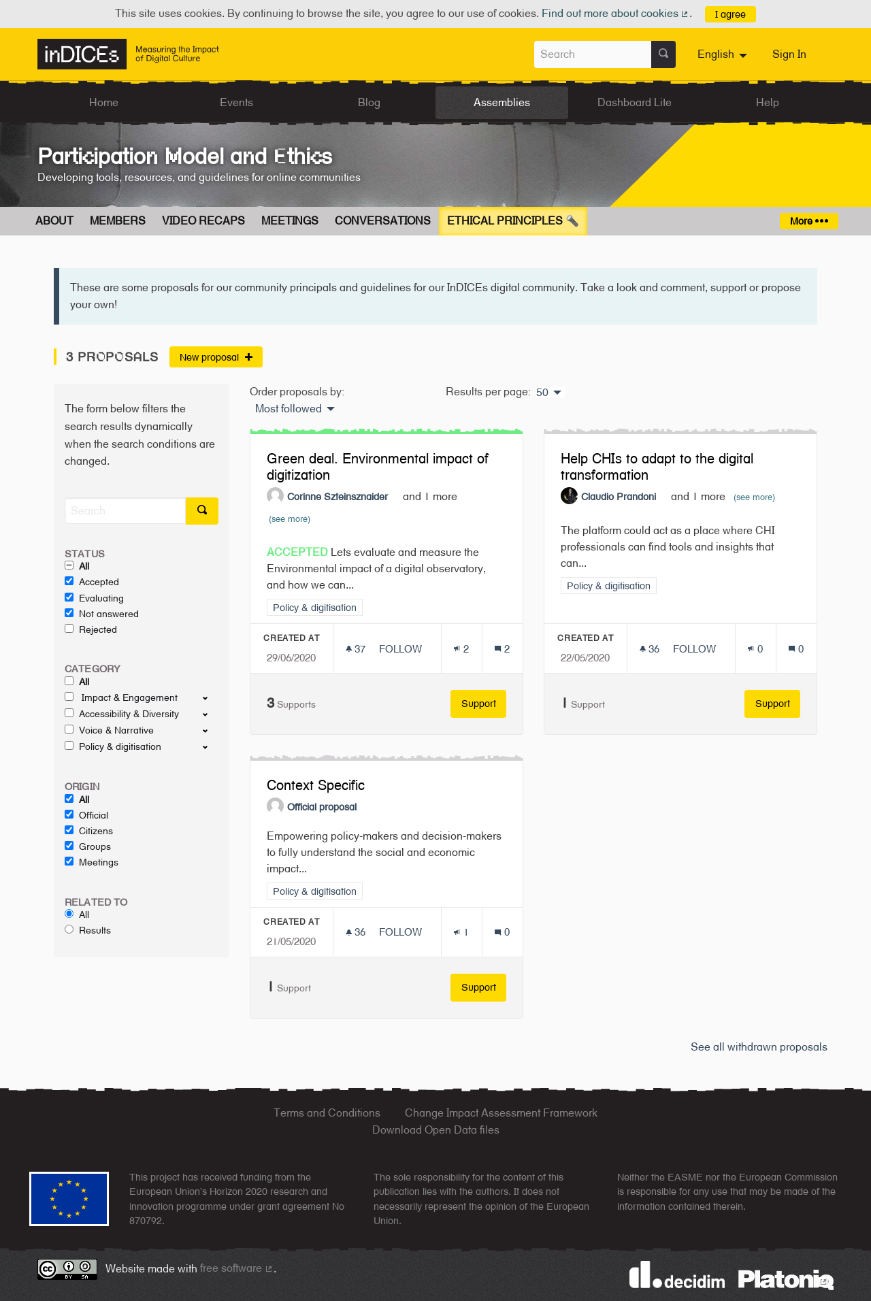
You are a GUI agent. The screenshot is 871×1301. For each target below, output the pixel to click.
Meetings (289, 220)
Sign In (789, 54)
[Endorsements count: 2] (461, 649)
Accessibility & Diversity (122, 713)
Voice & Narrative (109, 730)
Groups (88, 846)
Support (483, 703)
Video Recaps (203, 220)
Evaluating (94, 598)
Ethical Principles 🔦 (513, 220)
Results (88, 930)
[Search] (125, 510)
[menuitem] (724, 54)
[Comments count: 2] (502, 649)
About (54, 220)
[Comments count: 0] (796, 649)
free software (237, 1268)
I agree (730, 14)
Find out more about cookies (616, 13)
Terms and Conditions (327, 1112)
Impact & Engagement (121, 697)
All (77, 566)
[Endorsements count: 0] (755, 649)
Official (86, 815)
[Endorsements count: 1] (461, 932)
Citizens (89, 830)
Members (118, 220)
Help (767, 102)
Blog (369, 102)
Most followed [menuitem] (288, 409)
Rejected (91, 629)
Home (103, 102)
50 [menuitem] (542, 392)
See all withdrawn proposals (759, 1046)
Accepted (92, 581)
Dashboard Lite (634, 102)
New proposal (216, 357)
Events (236, 102)
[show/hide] (210, 697)
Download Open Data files (435, 1129)
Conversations (383, 220)
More (808, 221)
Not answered (102, 613)
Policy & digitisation (113, 746)
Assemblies (502, 102)
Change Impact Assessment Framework (501, 1112)
